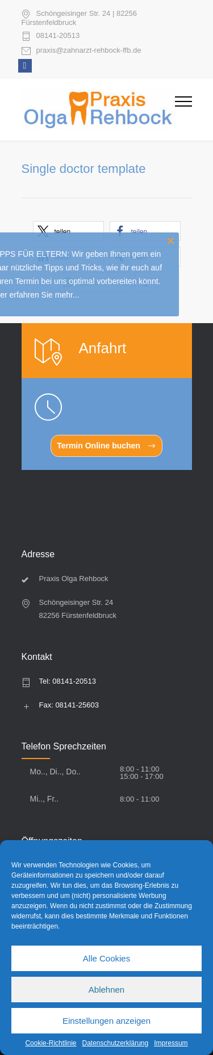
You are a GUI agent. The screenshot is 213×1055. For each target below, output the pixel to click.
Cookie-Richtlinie (50, 1043)
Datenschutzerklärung (115, 1043)
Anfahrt (103, 348)
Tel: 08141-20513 (67, 681)
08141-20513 (58, 36)
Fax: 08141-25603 (69, 705)
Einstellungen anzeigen (106, 1021)
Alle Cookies (106, 958)
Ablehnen (106, 989)
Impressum (170, 1043)
